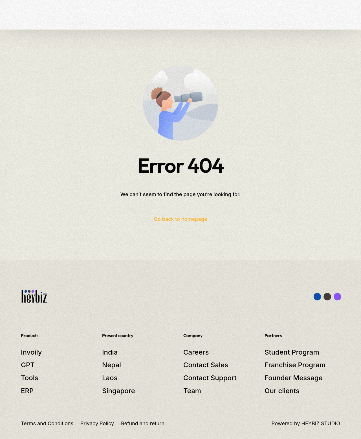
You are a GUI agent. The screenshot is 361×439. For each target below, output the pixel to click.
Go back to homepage (180, 219)
